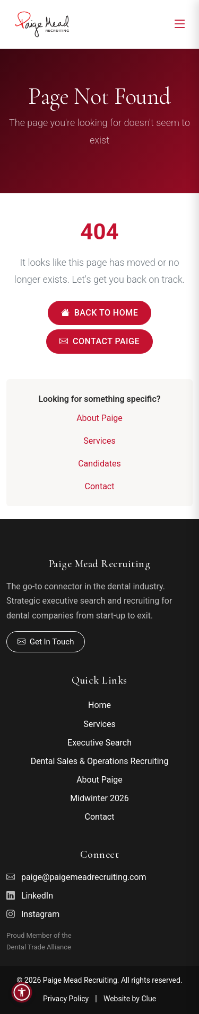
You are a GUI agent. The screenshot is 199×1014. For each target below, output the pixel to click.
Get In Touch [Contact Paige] (46, 642)
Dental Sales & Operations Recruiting (100, 761)
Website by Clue (129, 998)
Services (99, 441)
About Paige (99, 418)
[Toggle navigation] (180, 24)
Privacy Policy (66, 998)
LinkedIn (37, 896)
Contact (100, 486)
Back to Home (99, 313)
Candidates (99, 464)
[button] (21, 992)
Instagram (40, 914)
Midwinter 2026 (99, 798)
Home (99, 705)
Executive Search (99, 743)
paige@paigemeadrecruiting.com (83, 877)
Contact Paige (99, 341)
